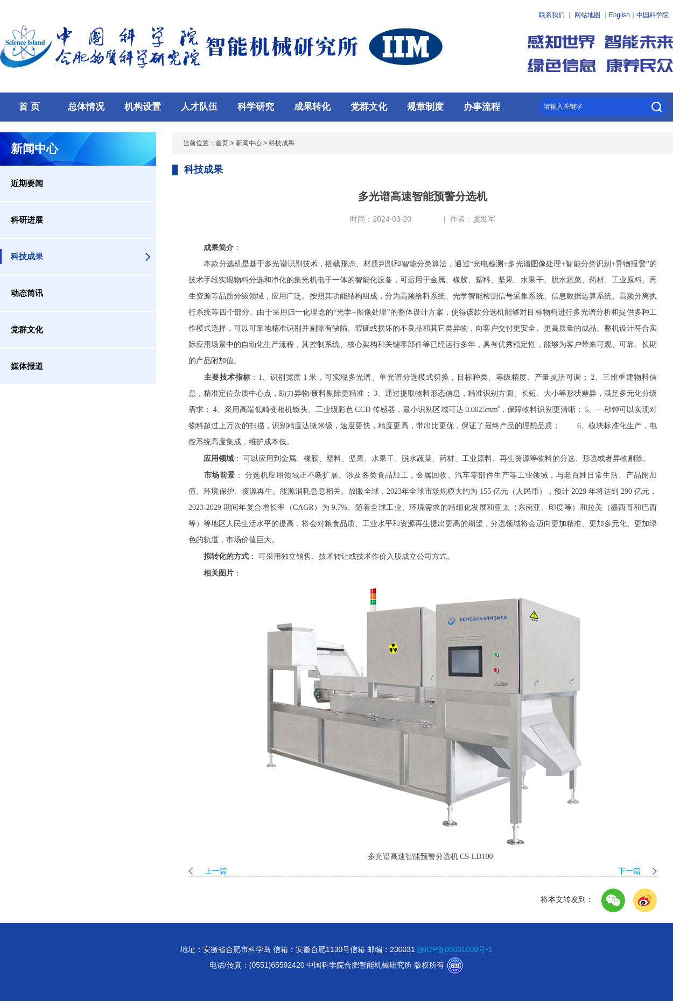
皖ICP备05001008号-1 (455, 949)
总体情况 (86, 107)
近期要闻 (27, 183)
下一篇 (629, 871)
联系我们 (552, 15)
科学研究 (255, 107)
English (619, 15)
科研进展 (27, 219)
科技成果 (27, 256)
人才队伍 (199, 107)
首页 (221, 143)
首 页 (29, 107)
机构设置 (142, 107)
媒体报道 (27, 366)
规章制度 (425, 107)
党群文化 (368, 107)
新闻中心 (249, 143)
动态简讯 (27, 292)
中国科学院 (652, 15)
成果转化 (312, 107)
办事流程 (482, 107)
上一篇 (216, 871)
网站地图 (587, 15)
